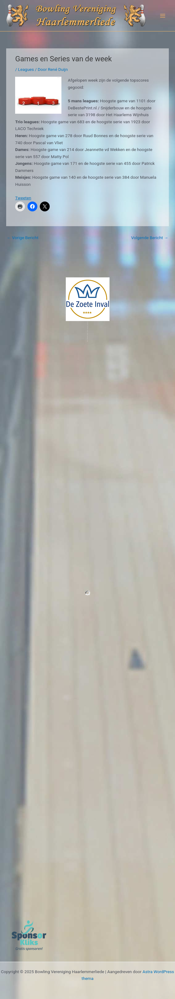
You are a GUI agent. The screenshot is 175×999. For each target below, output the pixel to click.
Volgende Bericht (149, 237)
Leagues (26, 69)
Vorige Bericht (22, 237)
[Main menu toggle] (162, 15)
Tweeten (23, 197)
